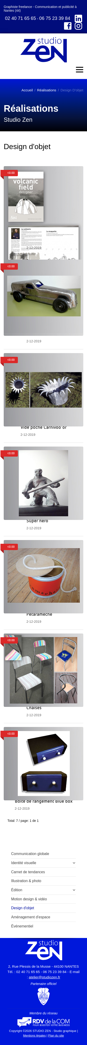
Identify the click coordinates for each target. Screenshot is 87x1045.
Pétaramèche (39, 614)
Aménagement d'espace (30, 917)
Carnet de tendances (28, 872)
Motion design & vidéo (29, 899)
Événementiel (22, 926)
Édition (16, 890)
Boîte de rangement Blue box (43, 801)
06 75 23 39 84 (54, 18)
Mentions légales (34, 1035)
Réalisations (46, 90)
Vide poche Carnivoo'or (44, 427)
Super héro (37, 520)
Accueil (27, 90)
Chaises (34, 707)
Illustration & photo (26, 881)
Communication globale (30, 854)
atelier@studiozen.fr (44, 977)
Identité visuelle (23, 863)
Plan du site (56, 1035)
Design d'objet (22, 908)
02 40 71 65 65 (20, 18)
